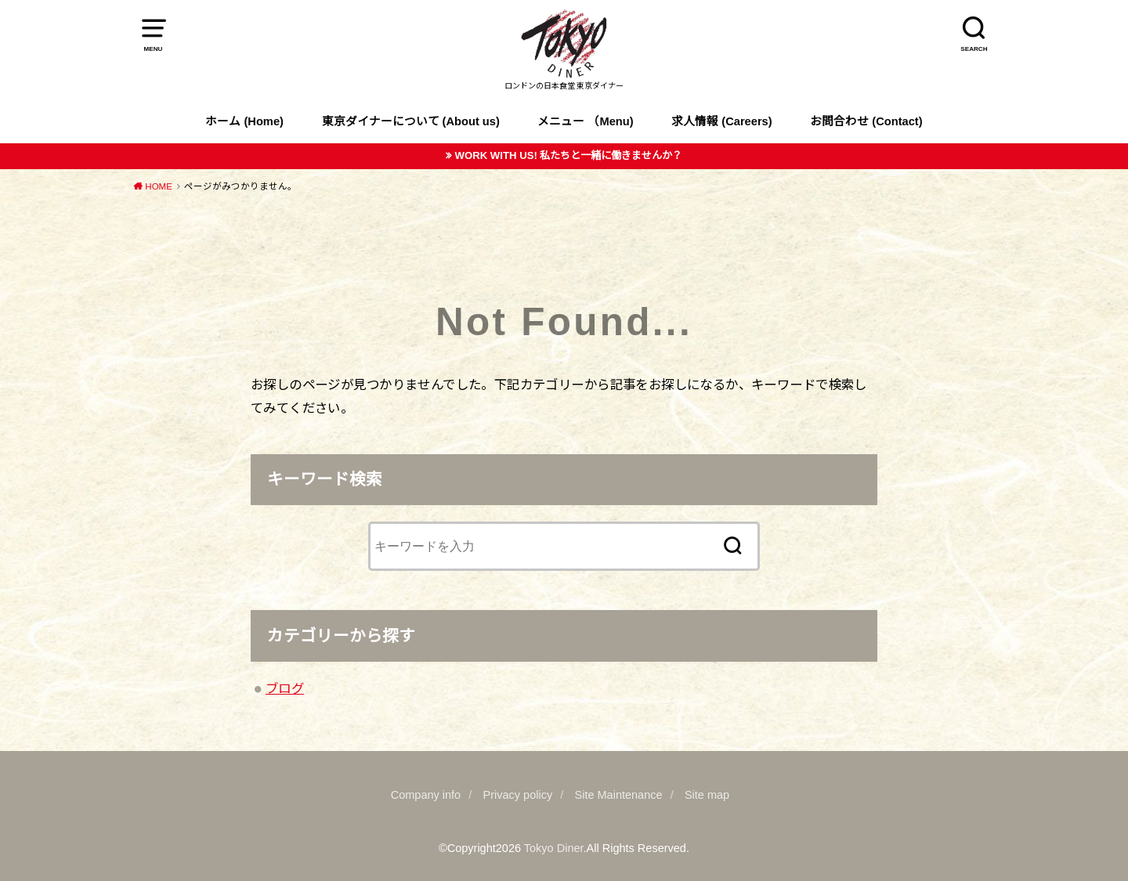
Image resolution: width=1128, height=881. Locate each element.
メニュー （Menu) (585, 121)
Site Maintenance (619, 795)
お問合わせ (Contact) (866, 121)
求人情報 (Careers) (721, 121)
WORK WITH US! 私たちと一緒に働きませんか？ (568, 155)
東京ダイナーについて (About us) (411, 121)
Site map (707, 795)
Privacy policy (518, 795)
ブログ (285, 688)
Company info (426, 795)
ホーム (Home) (244, 121)
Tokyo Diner (554, 848)
